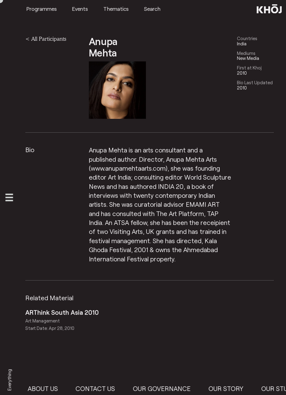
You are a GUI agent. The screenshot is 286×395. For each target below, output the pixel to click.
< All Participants (45, 38)
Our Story (229, 388)
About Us (46, 388)
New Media (248, 58)
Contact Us (99, 388)
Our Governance (165, 388)
